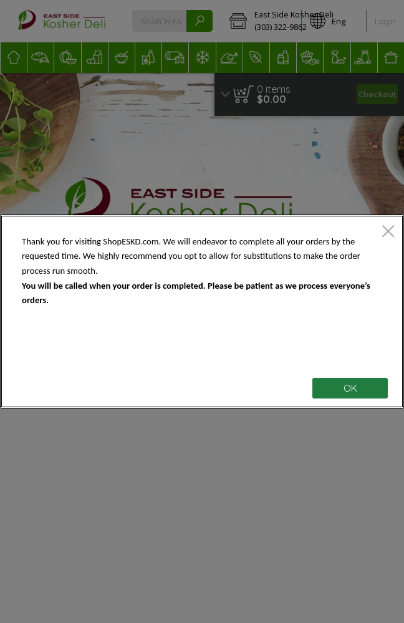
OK (350, 388)
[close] (388, 232)
